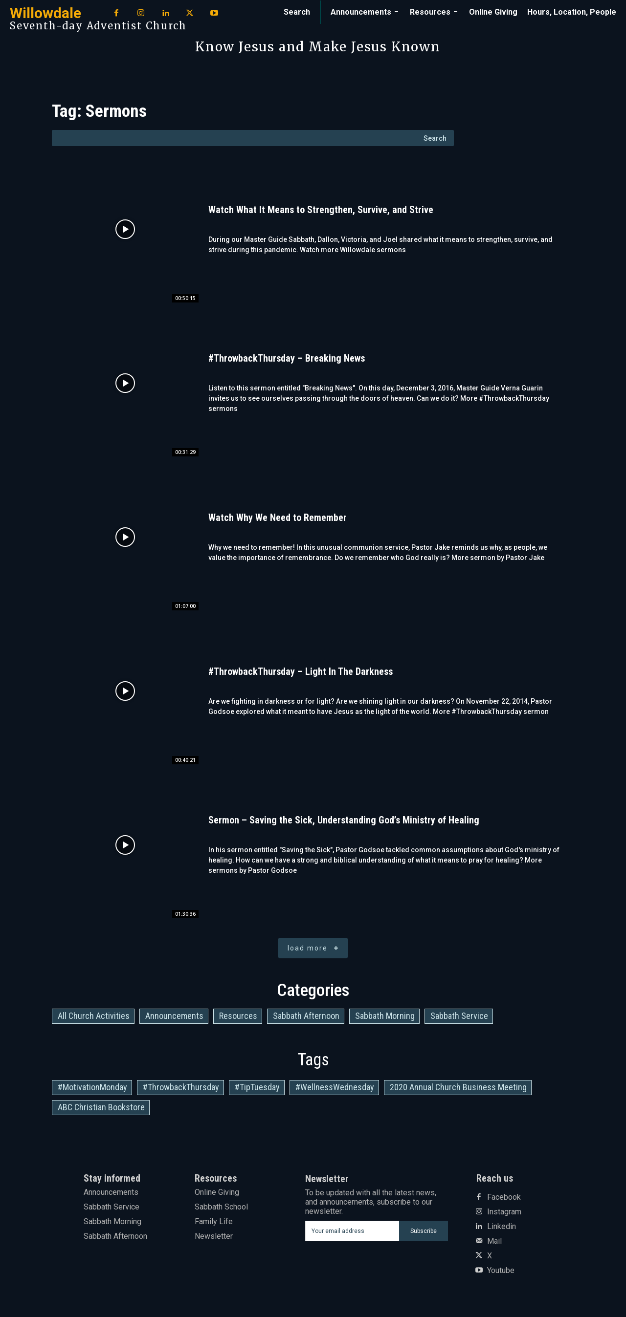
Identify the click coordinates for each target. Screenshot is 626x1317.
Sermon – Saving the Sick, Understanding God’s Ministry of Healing (343, 820)
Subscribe (423, 1231)
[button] (297, 12)
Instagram (504, 1212)
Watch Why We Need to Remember (277, 517)
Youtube (500, 1270)
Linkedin (501, 1227)
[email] (352, 1231)
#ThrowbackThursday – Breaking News (286, 358)
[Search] (435, 138)
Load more (315, 948)
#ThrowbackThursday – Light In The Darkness (300, 671)
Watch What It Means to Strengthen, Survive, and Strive (320, 210)
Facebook (504, 1197)
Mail (494, 1241)
